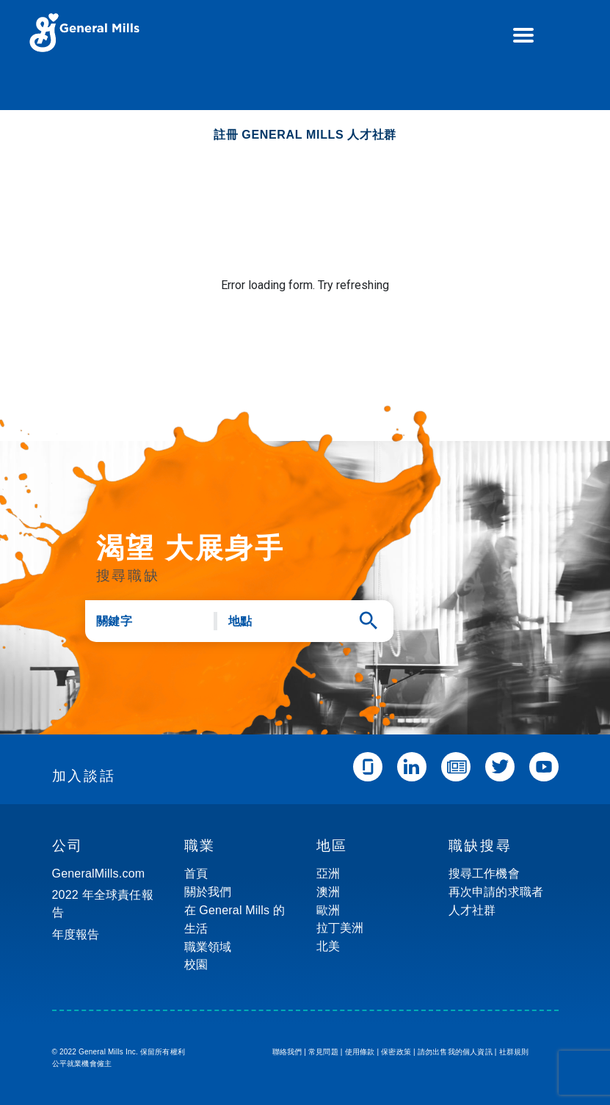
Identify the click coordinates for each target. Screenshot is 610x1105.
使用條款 (360, 1052)
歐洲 (328, 910)
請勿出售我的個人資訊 (455, 1052)
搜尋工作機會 (484, 873)
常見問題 (323, 1052)
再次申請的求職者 (496, 892)
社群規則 (514, 1052)
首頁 (196, 873)
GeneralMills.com (98, 873)
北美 (328, 946)
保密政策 (396, 1052)
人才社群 (472, 910)
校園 (196, 964)
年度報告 (76, 934)
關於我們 (208, 892)
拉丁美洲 (340, 928)
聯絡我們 (287, 1052)
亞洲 (328, 873)
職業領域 (208, 947)
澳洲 (328, 892)
